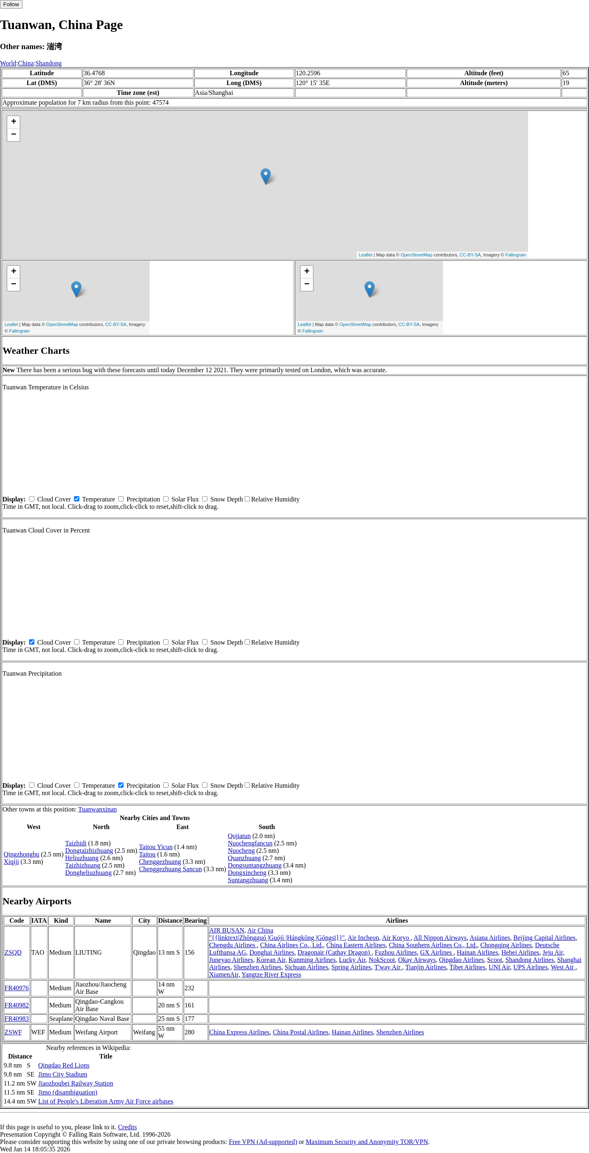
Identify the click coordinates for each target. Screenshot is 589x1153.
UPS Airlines (530, 967)
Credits (127, 1127)
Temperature (98, 499)
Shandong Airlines (530, 959)
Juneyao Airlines (231, 959)
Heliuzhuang (82, 857)
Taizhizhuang (82, 865)
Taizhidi (75, 843)
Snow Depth (226, 499)
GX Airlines (437, 952)
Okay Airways (417, 959)
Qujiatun (239, 835)
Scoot (494, 959)
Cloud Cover (54, 499)
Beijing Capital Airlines (544, 937)
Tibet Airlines (468, 967)
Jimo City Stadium (62, 1074)
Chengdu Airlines (233, 945)
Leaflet (365, 254)
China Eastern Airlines (356, 945)
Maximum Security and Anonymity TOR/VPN (367, 1141)
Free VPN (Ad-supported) (263, 1141)
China (26, 63)
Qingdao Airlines (461, 959)
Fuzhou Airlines (396, 952)
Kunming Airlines (312, 959)
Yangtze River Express (271, 974)
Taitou (147, 854)
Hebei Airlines (520, 952)
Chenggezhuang (160, 861)
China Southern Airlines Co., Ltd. (433, 945)
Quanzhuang (244, 857)
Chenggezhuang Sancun (170, 868)
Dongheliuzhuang (88, 872)
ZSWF (13, 1032)
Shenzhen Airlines (257, 967)
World (8, 63)
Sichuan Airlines (306, 967)
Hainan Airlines (477, 952)
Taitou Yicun (156, 846)
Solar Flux (185, 499)
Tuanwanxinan (97, 809)
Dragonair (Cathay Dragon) (335, 952)
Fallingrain (515, 254)
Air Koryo (396, 937)
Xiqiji (11, 861)
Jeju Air (553, 952)
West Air (563, 967)
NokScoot (382, 959)
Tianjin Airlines (425, 967)
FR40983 (16, 1018)
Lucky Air (352, 959)
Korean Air (271, 959)
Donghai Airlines (272, 952)
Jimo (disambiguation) (67, 1092)
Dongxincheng (247, 872)
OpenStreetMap (417, 254)
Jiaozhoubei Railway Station (75, 1083)
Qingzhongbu (21, 854)
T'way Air (388, 967)
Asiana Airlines (490, 937)
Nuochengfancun (250, 843)
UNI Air (499, 967)
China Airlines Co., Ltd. (291, 945)
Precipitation (143, 499)
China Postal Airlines (300, 1032)
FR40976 (16, 987)
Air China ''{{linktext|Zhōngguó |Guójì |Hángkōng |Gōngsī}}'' (277, 934)
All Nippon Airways (440, 937)
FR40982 (16, 1005)
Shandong (49, 63)
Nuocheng (241, 850)
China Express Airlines (239, 1032)
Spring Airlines (351, 967)
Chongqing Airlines (506, 945)
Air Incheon (363, 937)
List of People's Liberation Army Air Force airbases (105, 1101)
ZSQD (13, 952)
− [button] (13, 135)
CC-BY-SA (470, 254)
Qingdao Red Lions (63, 1065)
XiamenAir (223, 974)
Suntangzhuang (248, 880)
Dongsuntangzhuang (255, 865)
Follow (11, 4)
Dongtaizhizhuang (89, 850)
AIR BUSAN (227, 930)
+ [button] (13, 122)
